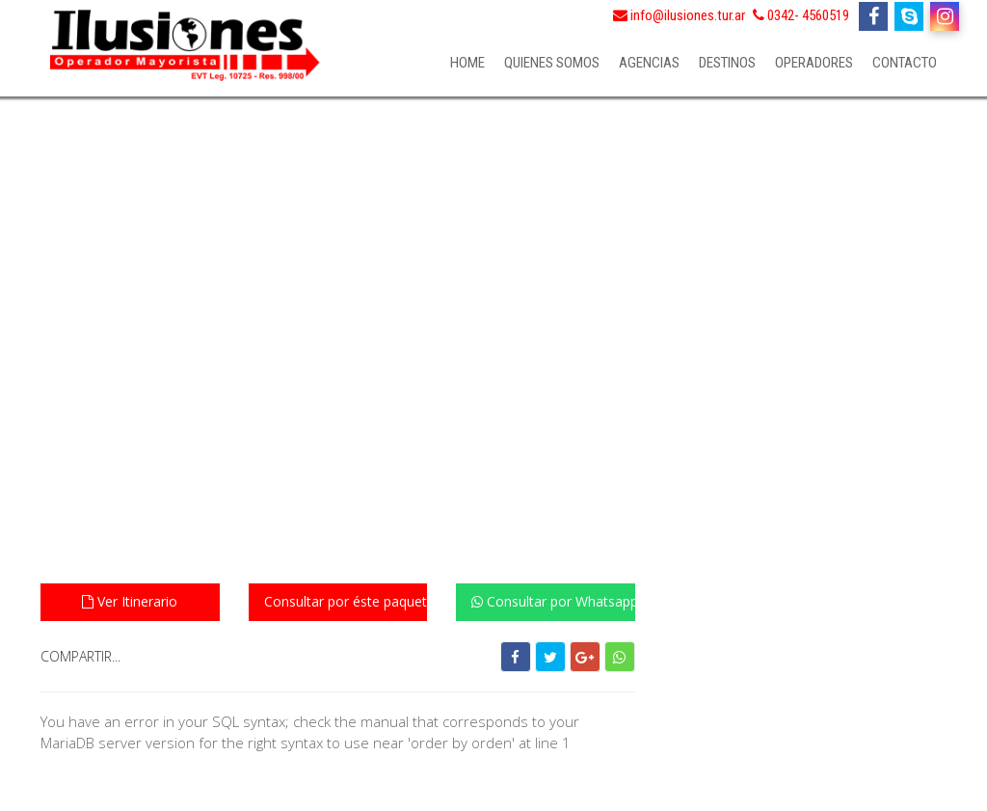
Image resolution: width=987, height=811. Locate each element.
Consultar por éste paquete (346, 601)
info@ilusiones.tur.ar (679, 15)
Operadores (814, 62)
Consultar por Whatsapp (553, 601)
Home (467, 62)
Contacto (904, 62)
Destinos (727, 62)
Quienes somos (552, 62)
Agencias (649, 62)
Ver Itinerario (129, 601)
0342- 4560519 (801, 15)
